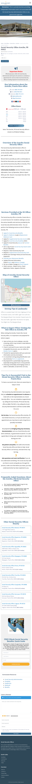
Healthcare (8, 683)
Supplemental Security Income (18, 239)
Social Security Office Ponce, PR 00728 (13, 565)
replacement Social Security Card (19, 252)
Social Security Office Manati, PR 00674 (13, 528)
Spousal (20, 243)
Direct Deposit (24, 264)
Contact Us (3, 771)
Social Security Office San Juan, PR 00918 (14, 594)
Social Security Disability (16, 241)
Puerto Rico (12, 43)
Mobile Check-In (8, 351)
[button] (16, 109)
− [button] (2, 282)
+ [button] (2, 280)
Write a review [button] (5, 61)
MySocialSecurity (16, 96)
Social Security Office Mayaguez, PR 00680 (14, 556)
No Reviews (10, 51)
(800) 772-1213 (19, 94)
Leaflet (16, 301)
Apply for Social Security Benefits (13, 233)
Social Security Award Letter (23, 247)
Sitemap (2, 777)
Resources (3, 760)
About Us (3, 769)
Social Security (4, 759)
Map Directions (17, 98)
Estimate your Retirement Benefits (13, 258)
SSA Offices (6, 43)
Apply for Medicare (9, 235)
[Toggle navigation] (30, 2)
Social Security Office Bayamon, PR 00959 (14, 537)
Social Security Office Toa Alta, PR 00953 (14, 575)
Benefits (7, 687)
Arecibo (17, 43)
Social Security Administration (13, 679)
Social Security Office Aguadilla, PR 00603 (14, 546)
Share (4, 57)
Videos (2, 762)
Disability (7, 681)
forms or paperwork (18, 359)
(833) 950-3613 (18, 92)
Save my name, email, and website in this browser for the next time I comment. (15, 730)
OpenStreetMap (24, 301)
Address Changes (19, 262)
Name (10, 262)
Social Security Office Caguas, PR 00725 (13, 603)
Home (2, 43)
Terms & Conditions (5, 775)
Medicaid (7, 685)
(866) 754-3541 (19, 89)
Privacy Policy (3, 773)
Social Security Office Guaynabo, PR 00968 (14, 584)
